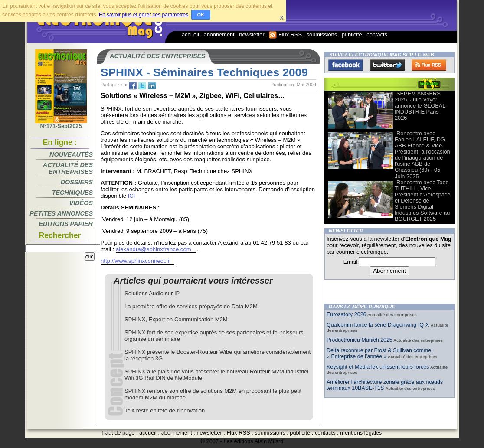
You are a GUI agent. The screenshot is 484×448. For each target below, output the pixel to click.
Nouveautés (71, 154)
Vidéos (81, 202)
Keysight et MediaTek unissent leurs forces (378, 367)
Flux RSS (285, 34)
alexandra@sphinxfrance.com (153, 249)
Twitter (387, 65)
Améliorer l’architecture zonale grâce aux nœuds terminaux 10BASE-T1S (385, 385)
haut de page (118, 432)
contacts (376, 34)
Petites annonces (61, 213)
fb (132, 86)
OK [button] (201, 14)
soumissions (322, 34)
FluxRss (429, 65)
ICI (131, 196)
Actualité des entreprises (68, 168)
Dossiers (77, 182)
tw (142, 86)
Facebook (345, 65)
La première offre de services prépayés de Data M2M (191, 306)
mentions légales (361, 432)
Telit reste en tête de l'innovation (164, 410)
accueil (190, 34)
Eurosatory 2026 (346, 314)
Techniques (72, 192)
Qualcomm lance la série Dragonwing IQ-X (379, 325)
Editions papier (66, 223)
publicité (352, 34)
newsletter (251, 34)
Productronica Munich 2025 (359, 340)
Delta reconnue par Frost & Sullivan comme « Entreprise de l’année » (379, 353)
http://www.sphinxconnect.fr (135, 261)
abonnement (219, 34)
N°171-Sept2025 (61, 123)
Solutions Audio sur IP (152, 293)
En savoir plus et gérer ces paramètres (143, 15)
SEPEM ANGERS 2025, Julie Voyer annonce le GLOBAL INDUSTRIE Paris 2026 (420, 105)
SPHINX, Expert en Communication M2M (176, 319)
